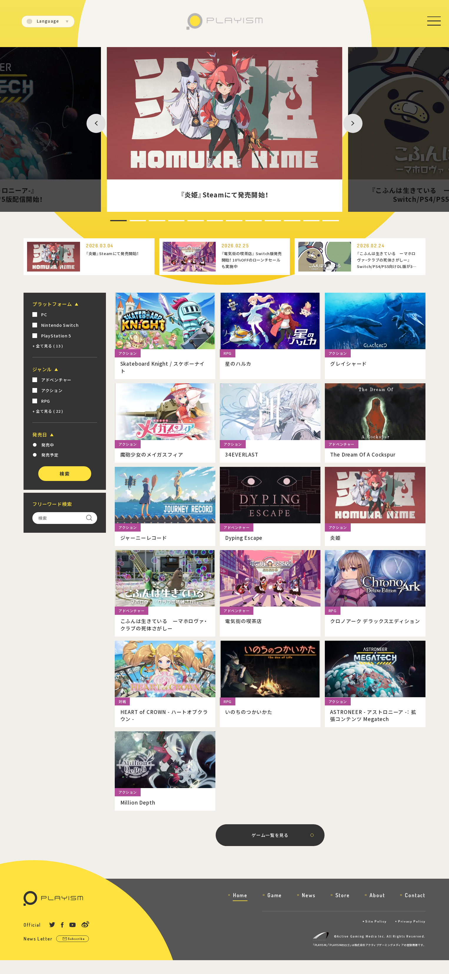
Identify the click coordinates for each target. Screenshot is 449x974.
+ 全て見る (47, 346)
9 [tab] (268, 220)
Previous (100, 129)
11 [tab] (310, 220)
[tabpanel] (224, 129)
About (377, 909)
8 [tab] (247, 220)
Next (338, 129)
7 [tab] (227, 220)
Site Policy (371, 935)
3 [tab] (144, 220)
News (308, 909)
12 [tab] (330, 220)
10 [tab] (289, 220)
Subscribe (79, 952)
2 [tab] (124, 220)
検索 (64, 473)
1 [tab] (103, 220)
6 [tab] (206, 220)
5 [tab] (186, 220)
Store (342, 909)
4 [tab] (165, 220)
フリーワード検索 (52, 504)
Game (274, 909)
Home (240, 909)
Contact (415, 909)
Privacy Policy (410, 935)
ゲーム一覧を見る (270, 848)
